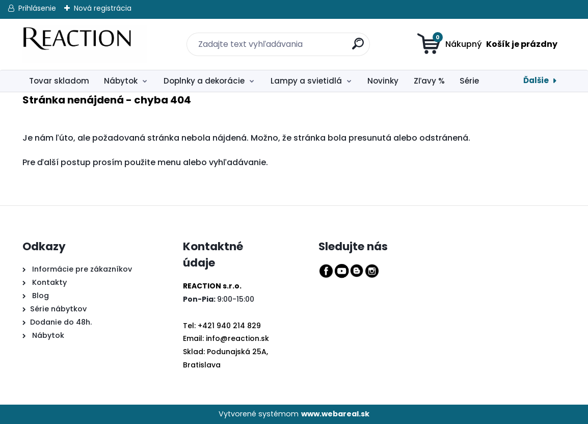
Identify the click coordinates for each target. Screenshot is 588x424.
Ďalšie (536, 80)
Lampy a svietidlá (306, 80)
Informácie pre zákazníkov (81, 269)
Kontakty (49, 282)
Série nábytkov (58, 309)
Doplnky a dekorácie (204, 80)
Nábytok (121, 80)
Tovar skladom (59, 80)
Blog (39, 295)
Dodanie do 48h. (61, 322)
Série (469, 80)
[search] (351, 38)
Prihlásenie (37, 8)
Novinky (382, 80)
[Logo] (84, 44)
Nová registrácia (102, 8)
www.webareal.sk (335, 414)
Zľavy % (429, 80)
